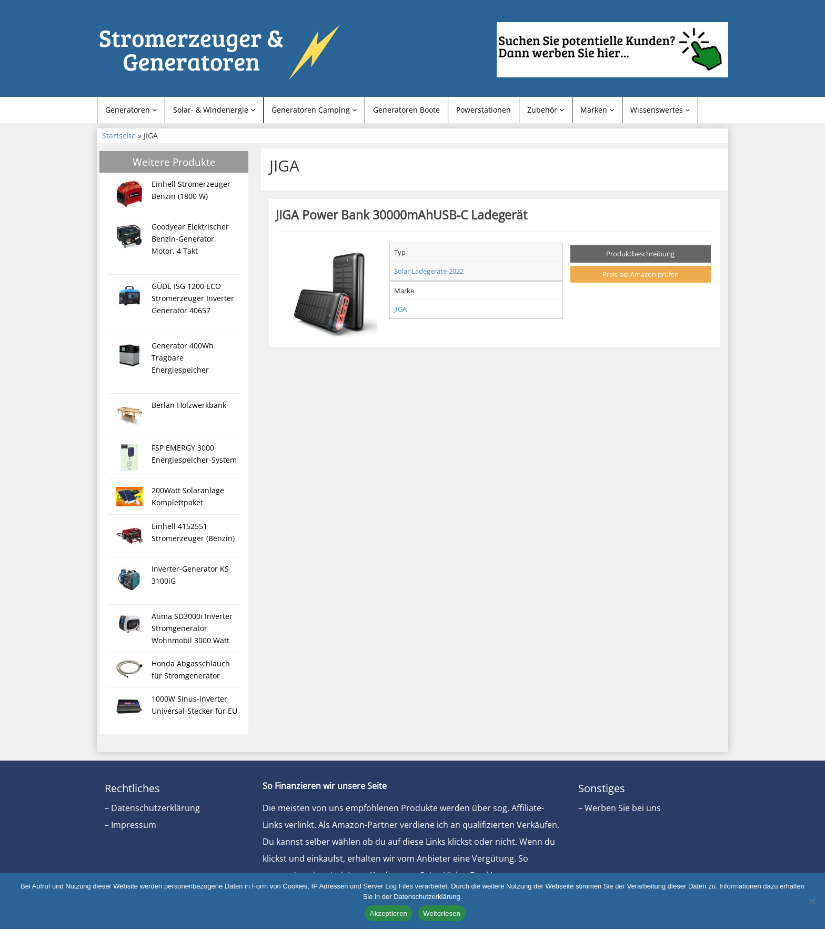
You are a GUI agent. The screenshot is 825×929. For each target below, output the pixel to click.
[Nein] (812, 901)
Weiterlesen (441, 913)
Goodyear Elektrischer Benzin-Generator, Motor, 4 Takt (190, 239)
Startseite (119, 136)
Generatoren (131, 110)
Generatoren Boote (406, 110)
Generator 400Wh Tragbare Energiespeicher (183, 358)
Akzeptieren (388, 913)
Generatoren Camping (314, 110)
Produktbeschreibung (640, 253)
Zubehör (545, 110)
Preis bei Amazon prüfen (640, 274)
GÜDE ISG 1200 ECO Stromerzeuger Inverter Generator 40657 (193, 298)
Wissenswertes (660, 110)
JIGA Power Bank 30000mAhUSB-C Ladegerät (401, 214)
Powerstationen (483, 110)
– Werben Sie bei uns (619, 808)
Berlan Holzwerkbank (189, 405)
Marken (597, 110)
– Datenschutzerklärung (152, 808)
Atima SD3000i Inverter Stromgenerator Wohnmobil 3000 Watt (192, 628)
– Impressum (130, 825)
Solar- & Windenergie (214, 110)
